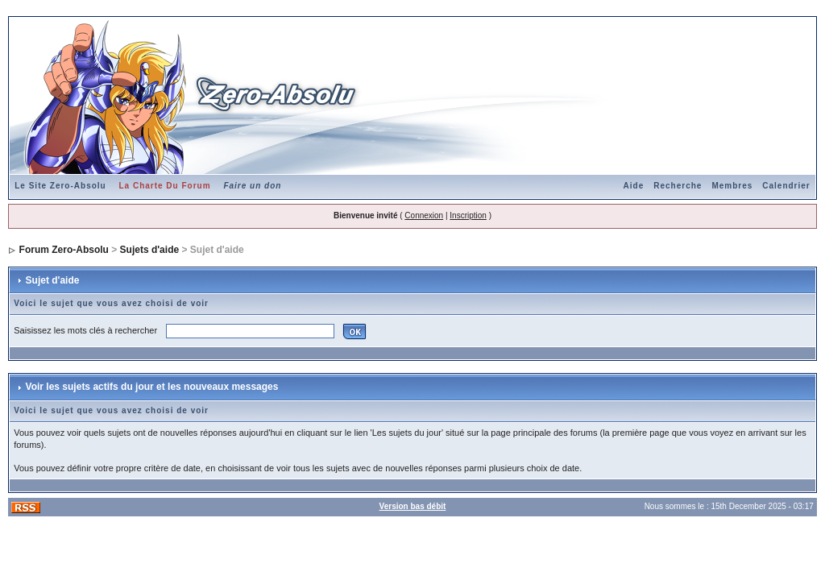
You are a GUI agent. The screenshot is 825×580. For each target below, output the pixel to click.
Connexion (423, 215)
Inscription (468, 215)
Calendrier (786, 185)
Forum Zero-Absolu (64, 249)
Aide (634, 185)
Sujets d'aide (150, 249)
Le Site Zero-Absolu (60, 185)
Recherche (677, 185)
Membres (731, 185)
